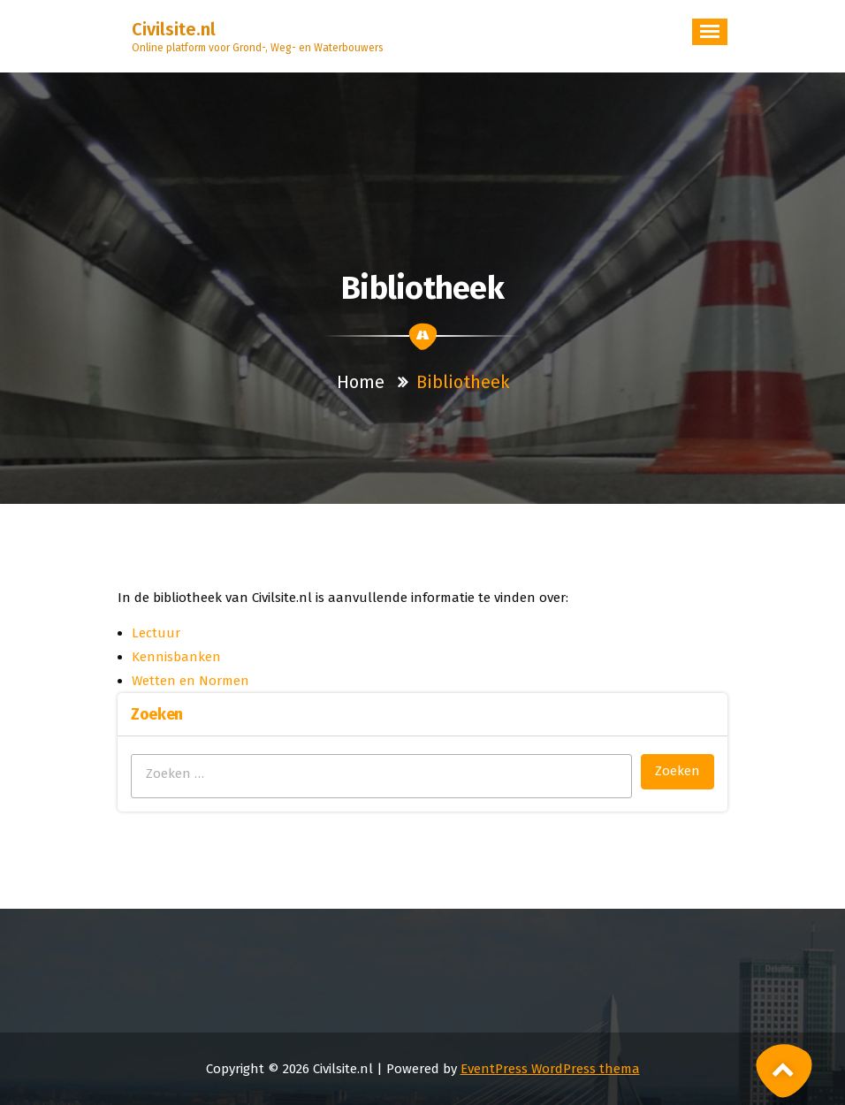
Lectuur (156, 633)
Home (360, 381)
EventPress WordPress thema (550, 1069)
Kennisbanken (176, 657)
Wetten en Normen (190, 681)
